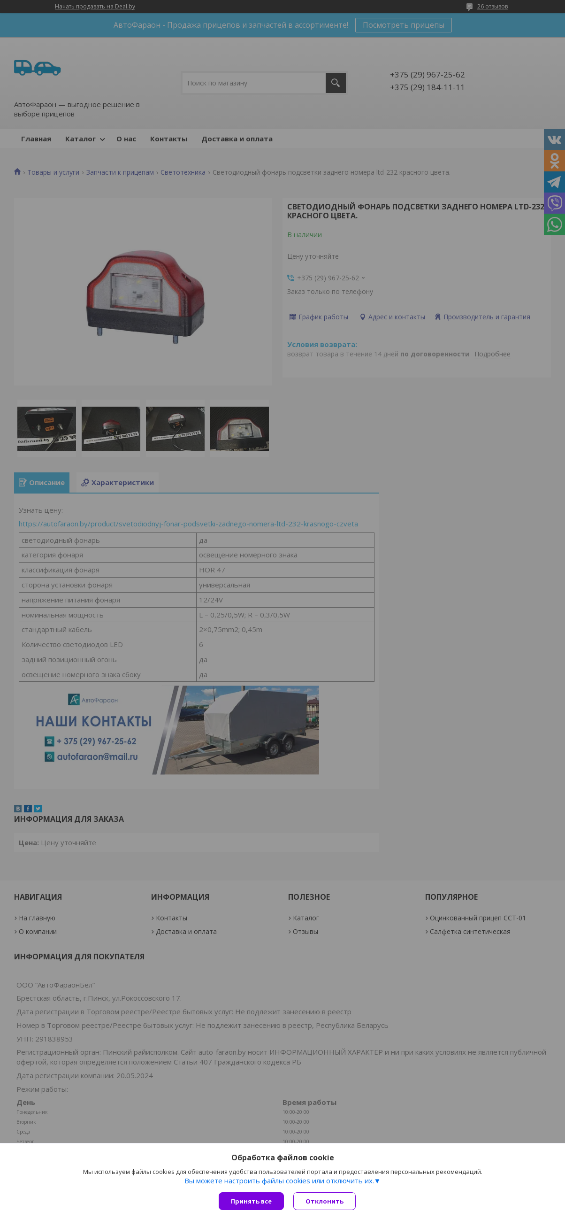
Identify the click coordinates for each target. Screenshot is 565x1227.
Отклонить (324, 1201)
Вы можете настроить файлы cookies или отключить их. (279, 1180)
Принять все (251, 1201)
